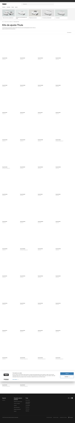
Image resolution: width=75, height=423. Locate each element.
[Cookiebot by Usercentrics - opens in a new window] (6, 421)
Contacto (3, 400)
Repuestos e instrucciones (18, 401)
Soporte (15, 411)
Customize (67, 418)
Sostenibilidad (28, 405)
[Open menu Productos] (4, 7)
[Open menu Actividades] (9, 7)
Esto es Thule (28, 400)
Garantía (15, 405)
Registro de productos (17, 409)
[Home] (11, 4)
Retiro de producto (17, 407)
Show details (15, 421)
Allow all (67, 415)
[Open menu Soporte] (17, 7)
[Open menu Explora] (13, 7)
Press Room (27, 407)
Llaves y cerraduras (17, 403)
